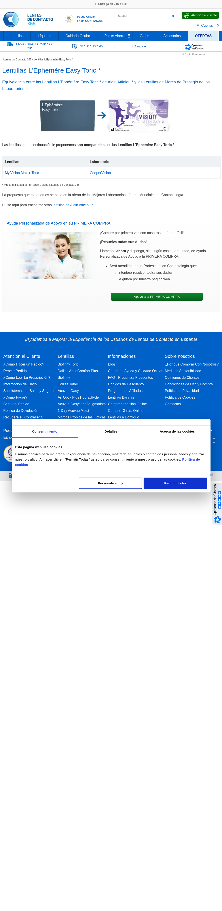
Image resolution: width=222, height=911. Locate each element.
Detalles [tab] (110, 431)
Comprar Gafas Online (125, 410)
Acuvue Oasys (69, 391)
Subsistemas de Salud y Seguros (29, 391)
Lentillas (17, 36)
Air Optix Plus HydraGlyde (78, 397)
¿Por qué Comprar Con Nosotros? (192, 364)
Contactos (173, 404)
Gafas (144, 36)
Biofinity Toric (68, 364)
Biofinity (64, 377)
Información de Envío (20, 384)
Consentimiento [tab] (44, 431)
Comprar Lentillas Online (127, 404)
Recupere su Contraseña (23, 417)
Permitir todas (175, 483)
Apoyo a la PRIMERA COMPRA (157, 296)
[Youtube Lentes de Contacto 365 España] (214, 441)
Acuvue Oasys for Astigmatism (82, 404)
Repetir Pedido (15, 371)
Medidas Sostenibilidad (183, 371)
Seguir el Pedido (16, 404)
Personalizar (110, 483)
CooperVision (100, 173)
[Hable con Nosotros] (200, 15)
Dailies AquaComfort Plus (78, 371)
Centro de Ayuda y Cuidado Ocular (135, 371)
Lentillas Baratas (121, 397)
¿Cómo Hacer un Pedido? (23, 364)
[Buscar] (173, 15)
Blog (111, 364)
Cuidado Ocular (78, 36)
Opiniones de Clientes (182, 377)
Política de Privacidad (182, 391)
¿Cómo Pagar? (15, 397)
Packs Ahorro (114, 36)
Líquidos (44, 36)
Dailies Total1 (68, 384)
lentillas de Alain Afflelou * (73, 205)
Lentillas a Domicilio (123, 417)
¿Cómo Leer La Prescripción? (26, 377)
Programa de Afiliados (125, 391)
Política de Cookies (180, 397)
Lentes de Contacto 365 (17, 59)
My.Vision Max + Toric (22, 173)
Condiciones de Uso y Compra (189, 384)
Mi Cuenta (205, 25)
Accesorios (172, 36)
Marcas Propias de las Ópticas (82, 417)
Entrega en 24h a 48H (111, 4)
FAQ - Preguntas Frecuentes (130, 377)
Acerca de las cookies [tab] (177, 431)
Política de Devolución (20, 410)
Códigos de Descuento (126, 384)
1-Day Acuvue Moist (73, 410)
